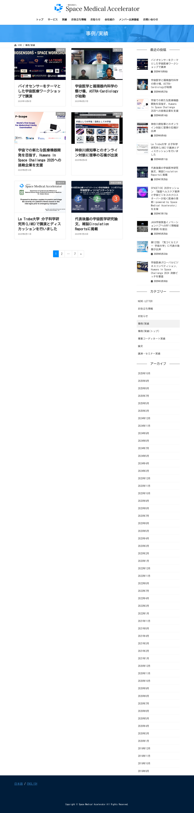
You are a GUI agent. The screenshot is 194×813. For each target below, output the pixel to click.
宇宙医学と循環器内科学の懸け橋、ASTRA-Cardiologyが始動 (96, 91)
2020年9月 (143, 688)
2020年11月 (144, 673)
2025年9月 (143, 381)
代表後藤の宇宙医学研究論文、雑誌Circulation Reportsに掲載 (96, 224)
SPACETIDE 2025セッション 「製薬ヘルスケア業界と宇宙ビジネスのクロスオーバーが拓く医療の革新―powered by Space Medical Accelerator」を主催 (165, 198)
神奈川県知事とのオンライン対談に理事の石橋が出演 (164, 127)
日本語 (18, 783)
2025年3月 (143, 411)
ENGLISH (32, 783)
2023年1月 (143, 561)
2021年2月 (143, 651)
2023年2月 (143, 553)
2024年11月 (144, 426)
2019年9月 (143, 771)
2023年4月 (143, 538)
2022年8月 (143, 583)
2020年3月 (143, 733)
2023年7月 (143, 516)
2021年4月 (143, 636)
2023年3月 (143, 546)
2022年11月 (144, 576)
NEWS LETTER (145, 301)
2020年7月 (143, 703)
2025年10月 (144, 373)
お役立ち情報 (145, 308)
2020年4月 (143, 726)
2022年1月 (143, 613)
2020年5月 (143, 718)
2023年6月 (143, 523)
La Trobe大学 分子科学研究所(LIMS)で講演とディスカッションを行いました (39, 224)
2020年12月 (144, 666)
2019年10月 (144, 763)
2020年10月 (144, 681)
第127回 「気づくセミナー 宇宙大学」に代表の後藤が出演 (165, 246)
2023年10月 (144, 493)
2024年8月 (143, 441)
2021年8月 (143, 628)
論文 (140, 346)
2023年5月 (143, 531)
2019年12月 (144, 748)
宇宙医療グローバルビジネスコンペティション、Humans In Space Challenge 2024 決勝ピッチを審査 (164, 269)
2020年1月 (143, 741)
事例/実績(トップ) (148, 331)
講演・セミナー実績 (149, 353)
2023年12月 (144, 478)
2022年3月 (143, 606)
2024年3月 (143, 471)
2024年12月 (144, 418)
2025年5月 (143, 403)
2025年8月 (143, 388)
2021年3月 (143, 643)
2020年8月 (143, 696)
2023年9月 (143, 501)
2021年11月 (144, 621)
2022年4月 (143, 598)
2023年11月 (144, 486)
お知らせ (143, 316)
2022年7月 (143, 591)
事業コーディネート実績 (151, 338)
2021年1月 (143, 658)
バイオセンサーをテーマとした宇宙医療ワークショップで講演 (39, 91)
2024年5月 (143, 456)
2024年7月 (143, 448)
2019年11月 (144, 756)
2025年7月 (143, 396)
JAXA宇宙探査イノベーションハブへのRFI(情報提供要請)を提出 (165, 225)
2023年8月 (143, 508)
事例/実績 (143, 323)
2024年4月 (143, 463)
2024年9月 (143, 433)
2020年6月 (143, 711)
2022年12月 (144, 568)
